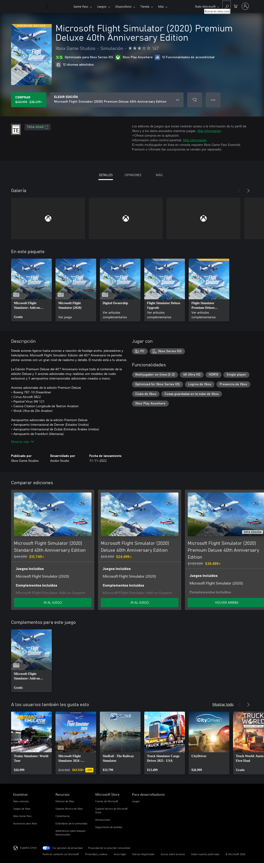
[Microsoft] (29, 6)
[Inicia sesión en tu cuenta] (245, 6)
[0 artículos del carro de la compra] (235, 5)
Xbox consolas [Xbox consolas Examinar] (21, 801)
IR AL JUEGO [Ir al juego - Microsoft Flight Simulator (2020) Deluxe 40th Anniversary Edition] (140, 602)
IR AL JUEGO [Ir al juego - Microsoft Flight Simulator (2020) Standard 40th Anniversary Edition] (53, 602)
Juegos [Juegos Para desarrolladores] (136, 801)
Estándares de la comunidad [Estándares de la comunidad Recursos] (71, 823)
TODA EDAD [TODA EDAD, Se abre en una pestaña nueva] (37, 127)
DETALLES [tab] (106, 175)
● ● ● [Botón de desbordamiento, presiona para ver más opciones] (213, 99)
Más (161, 6)
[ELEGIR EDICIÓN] (117, 99)
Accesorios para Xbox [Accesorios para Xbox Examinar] (25, 823)
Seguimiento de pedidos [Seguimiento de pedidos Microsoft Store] (108, 827)
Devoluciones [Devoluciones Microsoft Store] (102, 819)
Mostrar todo (222, 704)
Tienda (144, 6)
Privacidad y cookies (96, 854)
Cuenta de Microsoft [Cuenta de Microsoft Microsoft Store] (106, 801)
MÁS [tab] (159, 175)
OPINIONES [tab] (133, 175)
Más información (209, 131)
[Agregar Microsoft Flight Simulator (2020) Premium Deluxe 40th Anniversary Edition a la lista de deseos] (194, 99)
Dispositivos (123, 6)
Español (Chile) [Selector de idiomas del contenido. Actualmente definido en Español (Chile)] (28, 847)
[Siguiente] (248, 190)
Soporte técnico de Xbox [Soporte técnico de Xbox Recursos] (69, 808)
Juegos (102, 6)
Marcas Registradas (143, 854)
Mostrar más (22, 441)
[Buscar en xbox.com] (226, 6)
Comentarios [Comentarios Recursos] (62, 815)
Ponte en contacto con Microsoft (61, 854)
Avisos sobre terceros (173, 854)
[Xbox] (59, 6)
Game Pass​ (81, 6)
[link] (31, 290)
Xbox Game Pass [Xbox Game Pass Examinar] (22, 815)
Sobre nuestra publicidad (205, 854)
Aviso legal (120, 854)
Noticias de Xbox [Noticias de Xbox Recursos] (64, 801)
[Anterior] (239, 190)
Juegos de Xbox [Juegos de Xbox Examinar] (21, 808)
